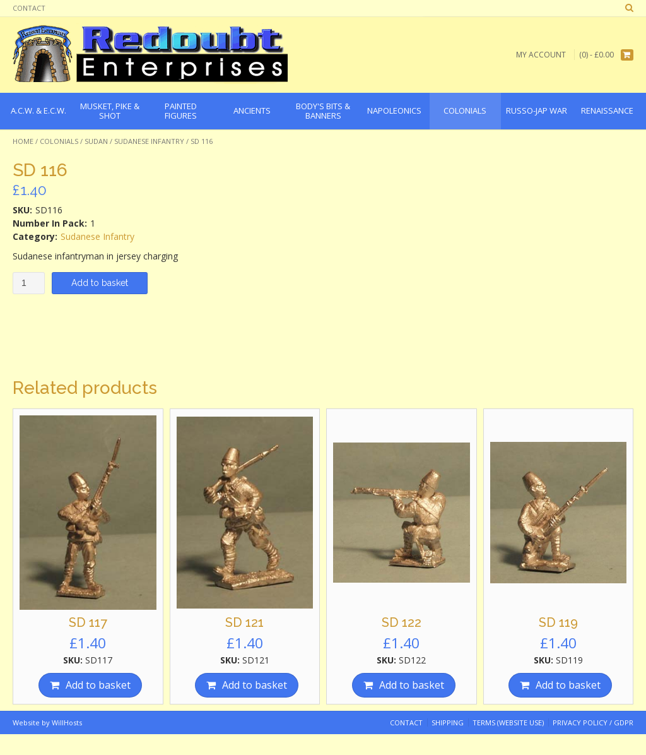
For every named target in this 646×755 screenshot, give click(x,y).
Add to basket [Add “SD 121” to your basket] (254, 685)
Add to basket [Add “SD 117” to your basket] (98, 685)
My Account (541, 54)
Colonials (59, 141)
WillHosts (67, 722)
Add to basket (99, 283)
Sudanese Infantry (149, 141)
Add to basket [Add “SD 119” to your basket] (568, 685)
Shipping (448, 722)
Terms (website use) (508, 722)
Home (23, 141)
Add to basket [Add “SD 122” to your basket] (411, 685)
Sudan (96, 141)
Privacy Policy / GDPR (593, 722)
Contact (29, 8)
